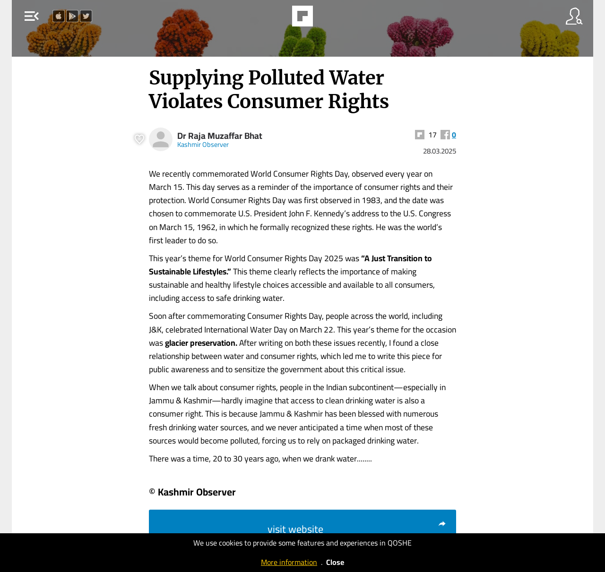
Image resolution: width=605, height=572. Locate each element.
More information (289, 562)
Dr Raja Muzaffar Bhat (219, 136)
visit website (357, 529)
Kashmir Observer (203, 144)
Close (335, 562)
